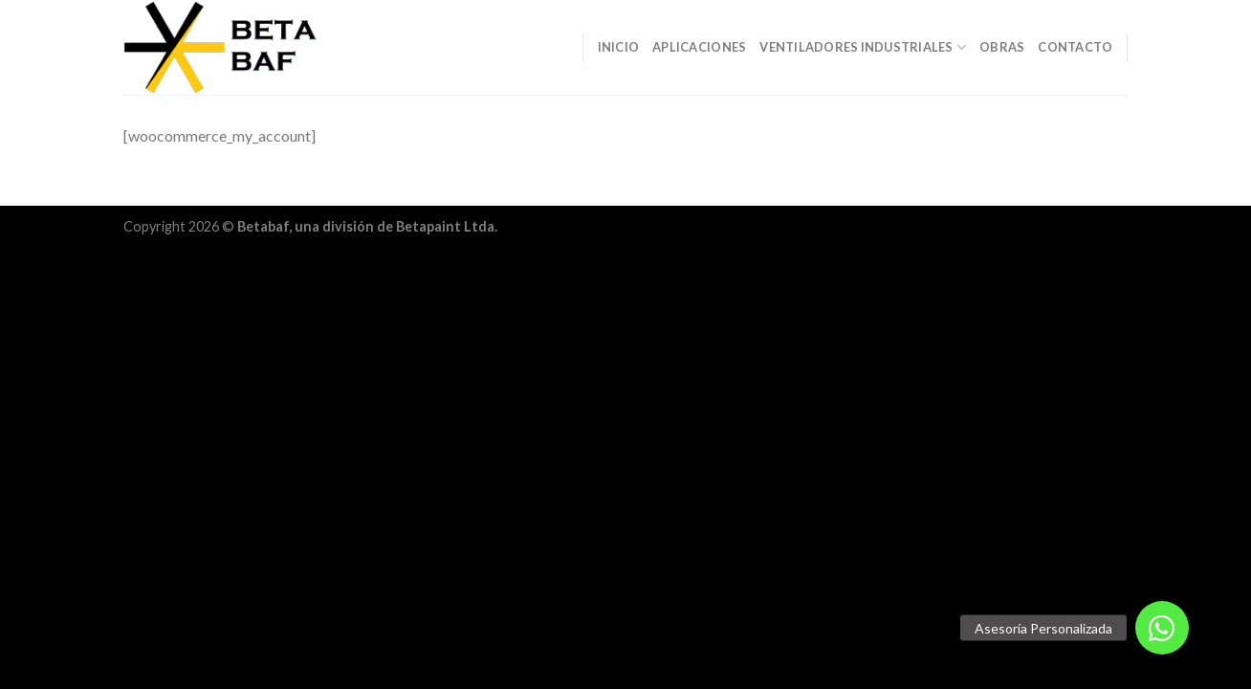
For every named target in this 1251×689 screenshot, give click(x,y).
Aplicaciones (699, 47)
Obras (1001, 47)
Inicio (619, 47)
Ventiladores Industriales (862, 47)
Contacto (1075, 47)
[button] (1162, 628)
